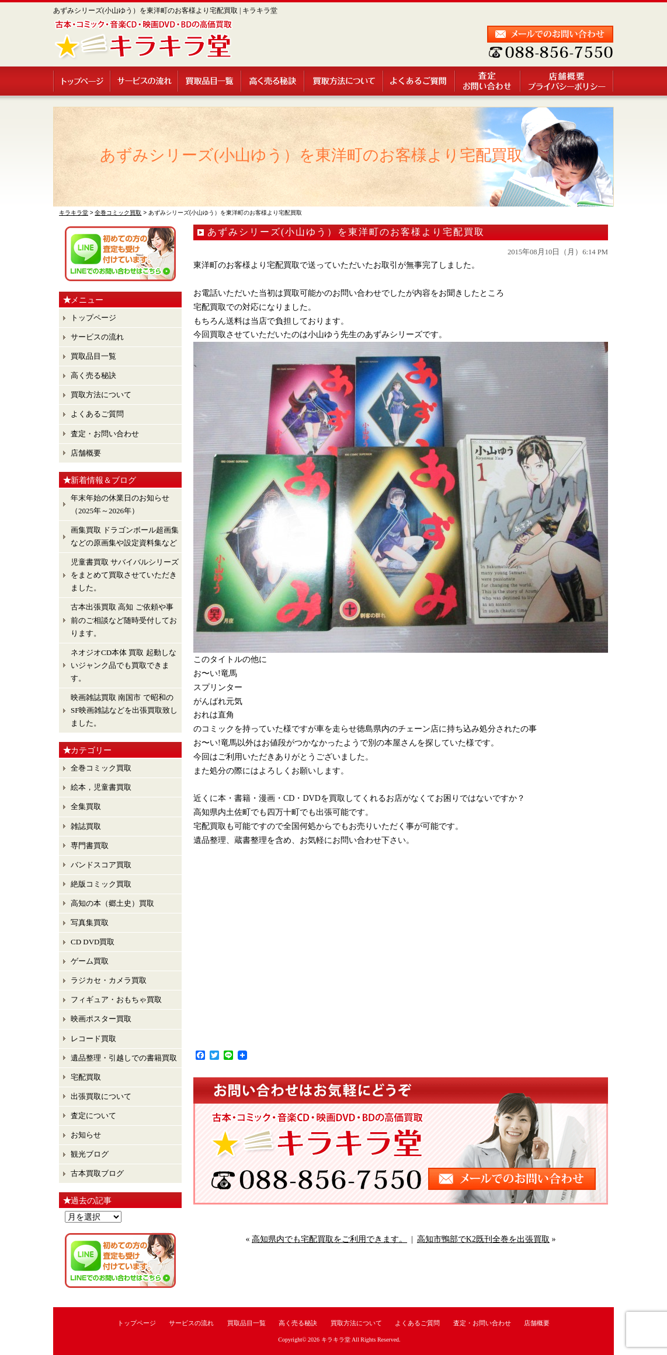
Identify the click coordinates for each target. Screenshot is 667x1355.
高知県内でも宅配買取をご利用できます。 (329, 1239)
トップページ (82, 81)
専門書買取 (90, 845)
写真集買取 (90, 922)
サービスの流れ (145, 81)
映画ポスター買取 (101, 1018)
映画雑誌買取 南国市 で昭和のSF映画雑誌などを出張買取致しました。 (124, 710)
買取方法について (344, 81)
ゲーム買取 (90, 961)
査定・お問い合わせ (488, 81)
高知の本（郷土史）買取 (112, 903)
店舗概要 (567, 81)
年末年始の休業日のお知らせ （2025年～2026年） (120, 504)
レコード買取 (93, 1038)
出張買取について (101, 1096)
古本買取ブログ (97, 1173)
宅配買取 (86, 1077)
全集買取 (86, 806)
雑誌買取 (86, 826)
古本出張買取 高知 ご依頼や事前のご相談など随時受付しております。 (124, 620)
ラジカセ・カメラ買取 (109, 980)
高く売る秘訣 (273, 81)
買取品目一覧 (210, 81)
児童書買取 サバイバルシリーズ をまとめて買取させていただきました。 (125, 575)
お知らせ (86, 1134)
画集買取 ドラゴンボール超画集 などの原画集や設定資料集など (125, 536)
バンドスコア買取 (101, 864)
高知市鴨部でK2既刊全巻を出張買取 (483, 1239)
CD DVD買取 (92, 941)
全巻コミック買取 (101, 768)
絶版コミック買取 (101, 884)
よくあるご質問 (420, 81)
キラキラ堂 (335, 1339)
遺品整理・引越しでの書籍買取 (124, 1057)
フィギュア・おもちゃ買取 (116, 999)
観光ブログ (90, 1154)
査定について (93, 1115)
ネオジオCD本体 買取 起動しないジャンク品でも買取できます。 (123, 665)
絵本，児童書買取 (101, 787)
